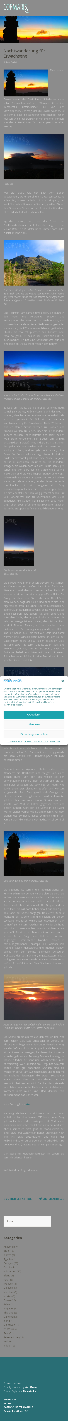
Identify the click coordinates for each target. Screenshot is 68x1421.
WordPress (31, 1387)
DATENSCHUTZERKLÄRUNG (36, 741)
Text (6, 1333)
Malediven (9, 1325)
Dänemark (10, 1316)
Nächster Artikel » (51, 1199)
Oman (7, 1300)
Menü (60, 5)
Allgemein (9, 1246)
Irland (7, 1320)
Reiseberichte (11, 1337)
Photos (8, 1329)
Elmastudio (29, 1391)
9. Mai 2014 (10, 62)
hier (27, 1104)
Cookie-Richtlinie (15, 741)
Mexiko (8, 1296)
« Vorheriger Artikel (18, 1199)
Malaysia (8, 1287)
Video (7, 1345)
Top (60, 1411)
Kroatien (8, 1283)
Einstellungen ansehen (34, 734)
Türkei (7, 1341)
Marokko (9, 1292)
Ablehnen (34, 724)
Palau (7, 1304)
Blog (23, 1170)
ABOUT (7, 1403)
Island (7, 1275)
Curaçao (8, 1263)
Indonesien (32, 1170)
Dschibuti (9, 1267)
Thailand (8, 1312)
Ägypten (8, 1259)
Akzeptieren (34, 714)
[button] (62, 681)
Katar (6, 1279)
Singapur (9, 1308)
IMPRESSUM (55, 741)
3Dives (7, 1255)
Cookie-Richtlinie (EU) (16, 1411)
